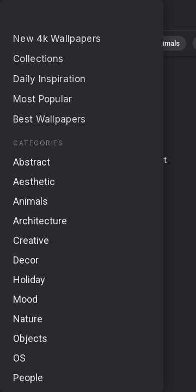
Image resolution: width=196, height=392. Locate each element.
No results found (65, 18)
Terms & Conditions (53, 160)
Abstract (120, 43)
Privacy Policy (46, 192)
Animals (167, 43)
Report (155, 160)
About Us (120, 172)
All (41, 43)
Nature (76, 43)
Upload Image (72, 172)
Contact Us (116, 160)
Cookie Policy (101, 192)
